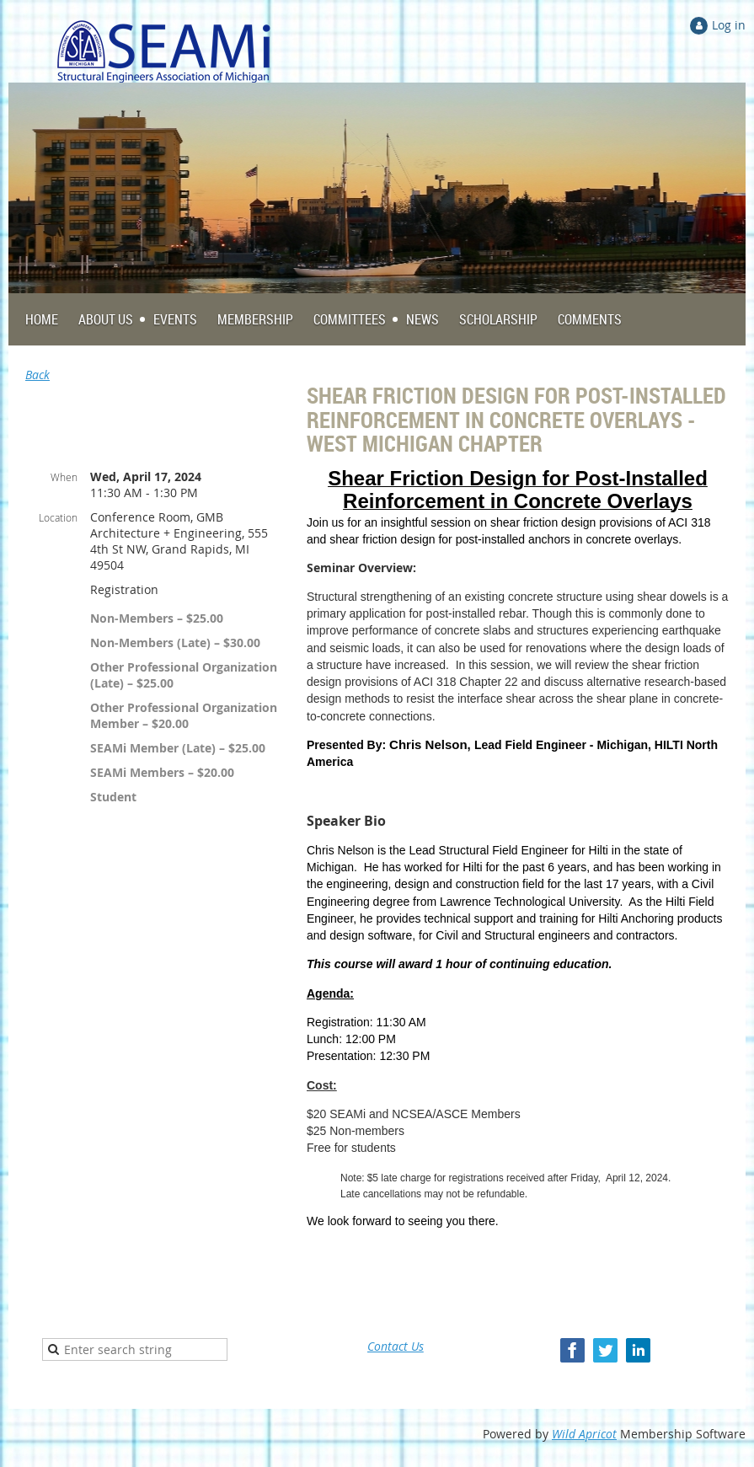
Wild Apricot (584, 1434)
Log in (729, 25)
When (64, 477)
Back (37, 375)
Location (58, 517)
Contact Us (395, 1346)
